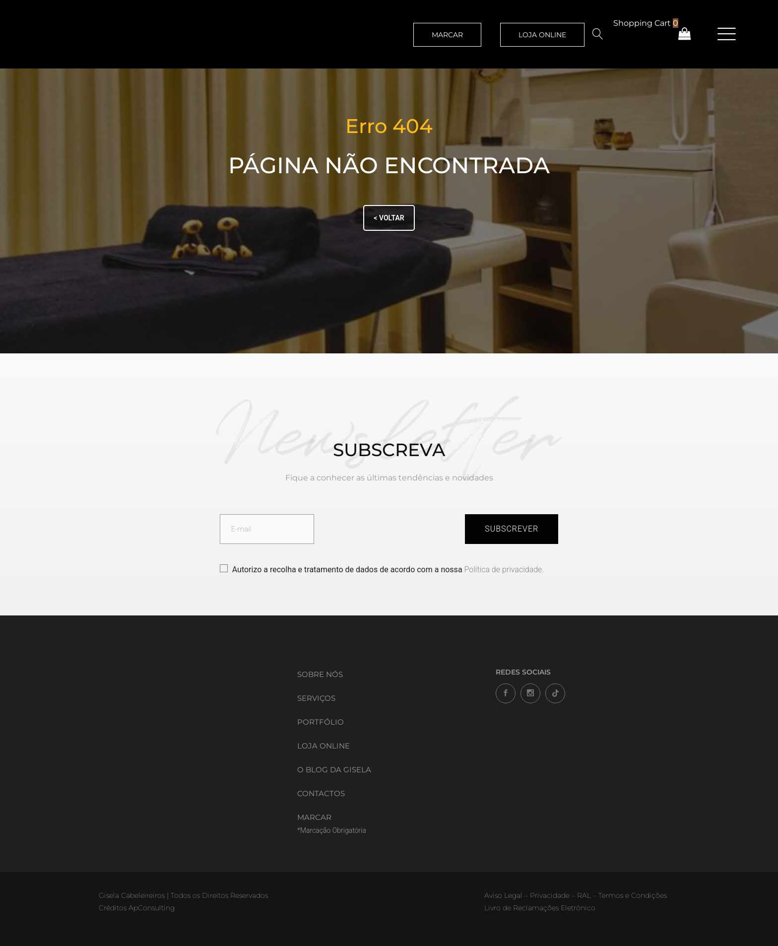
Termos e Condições (632, 895)
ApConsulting (152, 907)
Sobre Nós (320, 674)
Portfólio (320, 722)
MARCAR (447, 34)
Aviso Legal (503, 895)
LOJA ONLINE (542, 34)
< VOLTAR (389, 218)
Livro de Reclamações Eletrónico (539, 907)
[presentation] (389, 530)
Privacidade (550, 895)
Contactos (321, 793)
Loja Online (323, 745)
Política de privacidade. (504, 569)
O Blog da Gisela (334, 769)
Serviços (316, 698)
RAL (584, 895)
